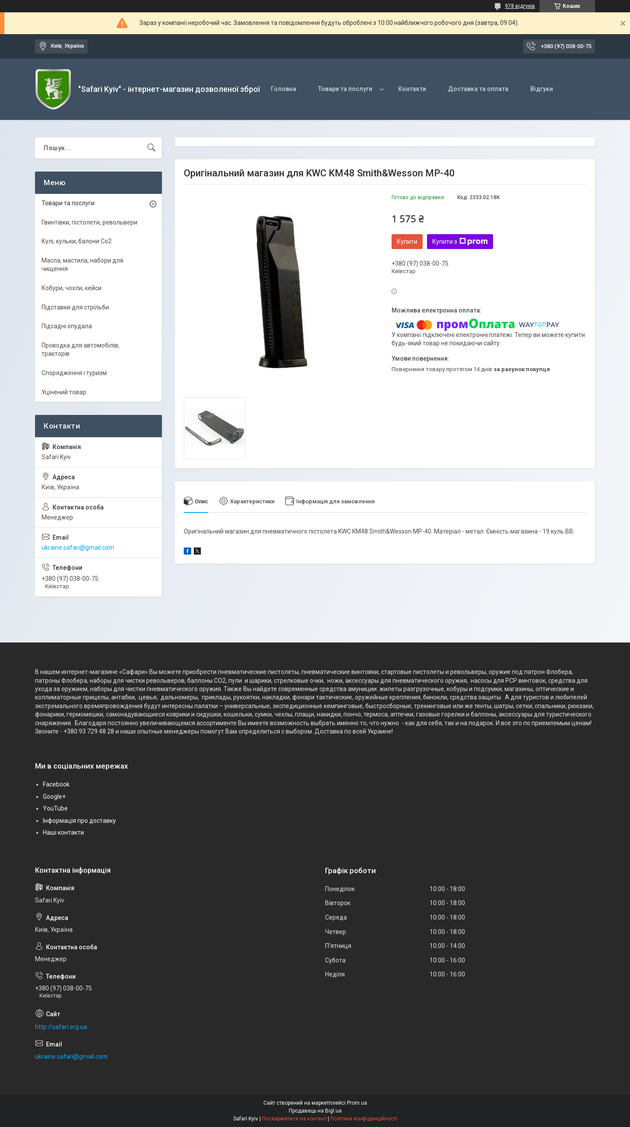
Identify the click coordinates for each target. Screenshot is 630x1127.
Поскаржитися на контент (294, 1119)
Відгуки (541, 88)
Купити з (460, 242)
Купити (407, 241)
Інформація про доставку (79, 820)
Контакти (412, 88)
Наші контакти (63, 832)
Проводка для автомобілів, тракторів (80, 350)
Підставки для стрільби (75, 307)
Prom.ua (357, 1103)
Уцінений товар (64, 392)
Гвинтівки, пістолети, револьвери (89, 222)
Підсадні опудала (67, 326)
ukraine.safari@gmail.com (78, 547)
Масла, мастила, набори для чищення (82, 265)
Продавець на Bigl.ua (315, 1111)
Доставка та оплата (478, 88)
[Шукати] (151, 147)
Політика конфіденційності (363, 1119)
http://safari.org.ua (61, 1026)
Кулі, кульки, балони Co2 (77, 241)
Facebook (56, 784)
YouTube (55, 808)
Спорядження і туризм (74, 372)
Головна (283, 88)
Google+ (54, 796)
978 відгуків (520, 6)
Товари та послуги (345, 88)
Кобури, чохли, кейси (72, 287)
